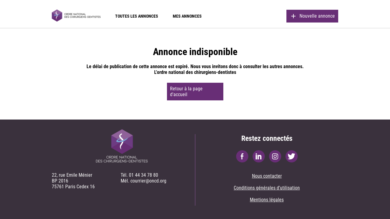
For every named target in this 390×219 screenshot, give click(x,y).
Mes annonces (187, 16)
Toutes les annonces (136, 16)
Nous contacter (267, 176)
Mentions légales (267, 200)
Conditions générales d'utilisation (267, 188)
